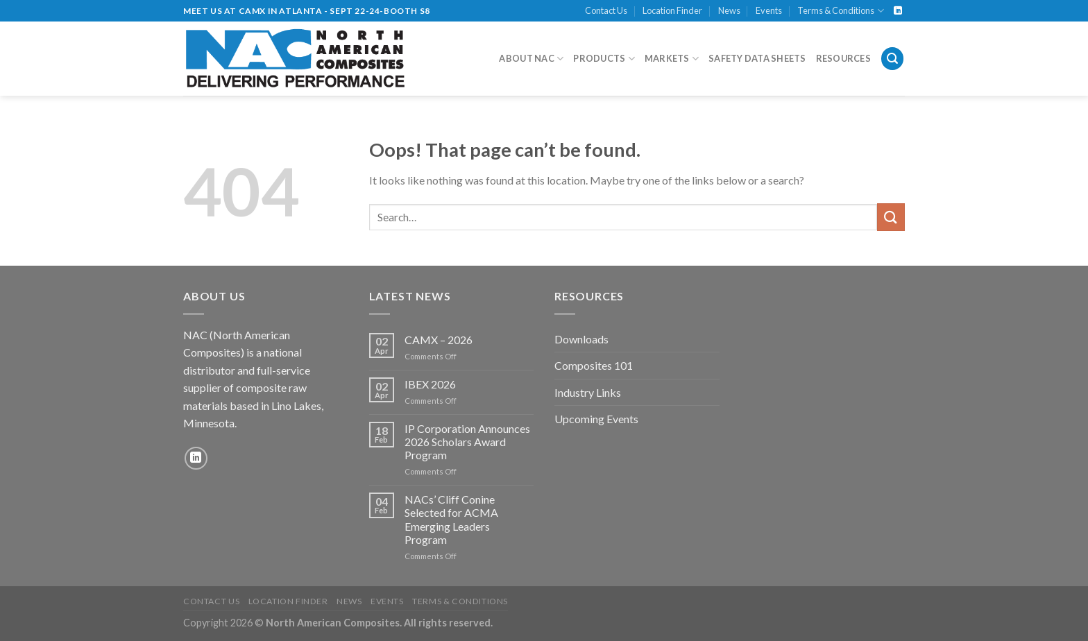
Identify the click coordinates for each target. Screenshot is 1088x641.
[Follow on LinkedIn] (898, 11)
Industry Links (587, 392)
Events (769, 10)
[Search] (892, 58)
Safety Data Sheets (757, 58)
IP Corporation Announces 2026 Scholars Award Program (467, 441)
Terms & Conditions (840, 10)
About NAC (531, 58)
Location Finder (672, 10)
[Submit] (891, 216)
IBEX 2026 (430, 384)
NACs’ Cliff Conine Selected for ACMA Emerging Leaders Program (451, 519)
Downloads (581, 338)
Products (604, 58)
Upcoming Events (596, 418)
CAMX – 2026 (439, 339)
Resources (843, 58)
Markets (672, 58)
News (729, 10)
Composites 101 (593, 365)
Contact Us (606, 10)
